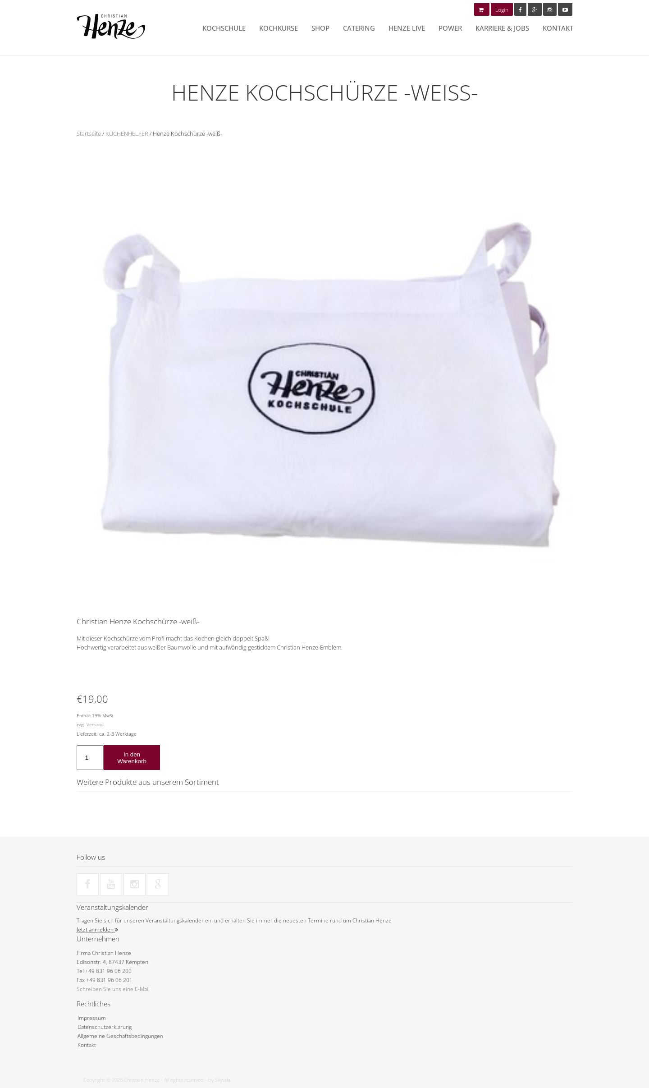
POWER (450, 27)
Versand (95, 724)
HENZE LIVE (406, 27)
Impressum (92, 1018)
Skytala (222, 1079)
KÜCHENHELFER (126, 133)
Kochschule (224, 27)
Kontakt (558, 27)
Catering (359, 27)
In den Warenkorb (131, 758)
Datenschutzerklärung (105, 1027)
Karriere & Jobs (502, 27)
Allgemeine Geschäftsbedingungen (120, 1036)
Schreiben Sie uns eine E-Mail (113, 989)
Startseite (89, 133)
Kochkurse (278, 27)
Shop (320, 27)
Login (501, 10)
